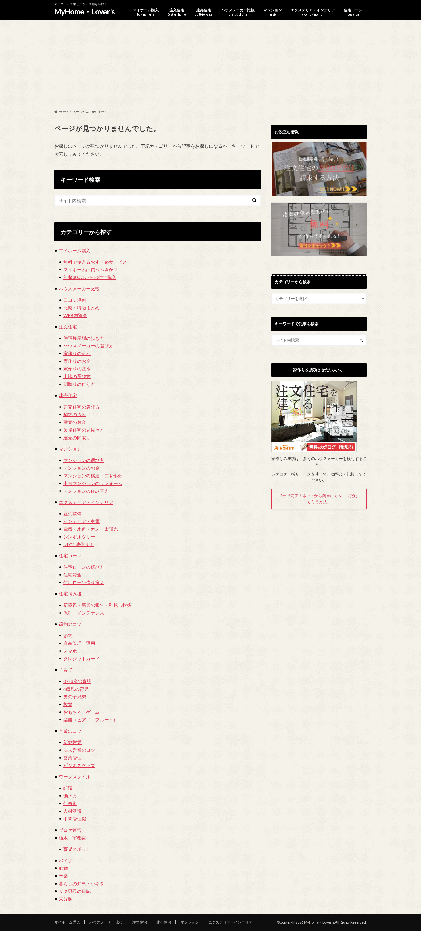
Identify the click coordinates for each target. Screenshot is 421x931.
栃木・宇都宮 (72, 837)
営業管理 (72, 757)
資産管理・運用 (79, 643)
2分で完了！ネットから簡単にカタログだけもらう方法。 (319, 498)
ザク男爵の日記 (75, 891)
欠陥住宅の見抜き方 (83, 429)
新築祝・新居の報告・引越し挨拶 (97, 605)
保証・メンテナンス (83, 612)
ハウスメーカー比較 (238, 12)
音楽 (63, 875)
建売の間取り (77, 437)
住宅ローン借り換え (83, 582)
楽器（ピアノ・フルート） (90, 719)
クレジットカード (81, 658)
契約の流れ (74, 414)
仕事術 (70, 803)
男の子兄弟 (74, 696)
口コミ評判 (74, 300)
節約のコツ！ (72, 624)
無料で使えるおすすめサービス (95, 261)
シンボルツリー (79, 536)
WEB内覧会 (75, 315)
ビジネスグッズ (79, 765)
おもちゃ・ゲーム (81, 712)
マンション (272, 12)
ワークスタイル (75, 776)
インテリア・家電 (81, 521)
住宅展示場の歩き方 (83, 338)
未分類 (65, 898)
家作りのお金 (77, 361)
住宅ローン (353, 12)
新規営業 (72, 742)
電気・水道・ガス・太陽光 (90, 529)
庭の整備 (72, 513)
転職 (67, 788)
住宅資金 (72, 574)
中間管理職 (74, 818)
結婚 (63, 868)
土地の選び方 (77, 376)
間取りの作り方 (79, 384)
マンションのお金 (81, 467)
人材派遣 (72, 811)
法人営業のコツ (79, 750)
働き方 (70, 795)
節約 (67, 635)
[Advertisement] (210, 65)
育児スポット (77, 849)
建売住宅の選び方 (81, 406)
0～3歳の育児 (77, 681)
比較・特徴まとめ (81, 307)
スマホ (70, 650)
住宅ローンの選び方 (83, 567)
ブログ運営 (70, 830)
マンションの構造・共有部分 (92, 475)
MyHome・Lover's (84, 11)
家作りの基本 (77, 368)
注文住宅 (176, 12)
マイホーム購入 (146, 12)
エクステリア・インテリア (313, 12)
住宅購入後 (70, 593)
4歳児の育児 (76, 689)
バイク (65, 860)
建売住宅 (203, 12)
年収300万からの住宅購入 (89, 277)
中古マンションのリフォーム (92, 483)
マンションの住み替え (86, 490)
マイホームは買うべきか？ (90, 269)
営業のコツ (70, 731)
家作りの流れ (77, 353)
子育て (65, 669)
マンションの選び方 (83, 460)
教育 (67, 704)
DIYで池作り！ (78, 544)
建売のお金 (74, 422)
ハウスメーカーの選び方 (88, 345)
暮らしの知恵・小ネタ (81, 883)
